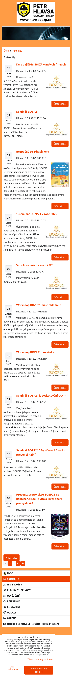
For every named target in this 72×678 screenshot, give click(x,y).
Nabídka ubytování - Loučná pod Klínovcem (31, 624)
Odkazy (9, 612)
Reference (11, 601)
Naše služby (12, 584)
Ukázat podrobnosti (13, 668)
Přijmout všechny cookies (38, 670)
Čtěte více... (60, 103)
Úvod (8, 573)
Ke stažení (11, 607)
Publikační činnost (17, 590)
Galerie (9, 618)
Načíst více (11, 557)
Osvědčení (11, 595)
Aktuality (11, 579)
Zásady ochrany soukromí (40, 659)
